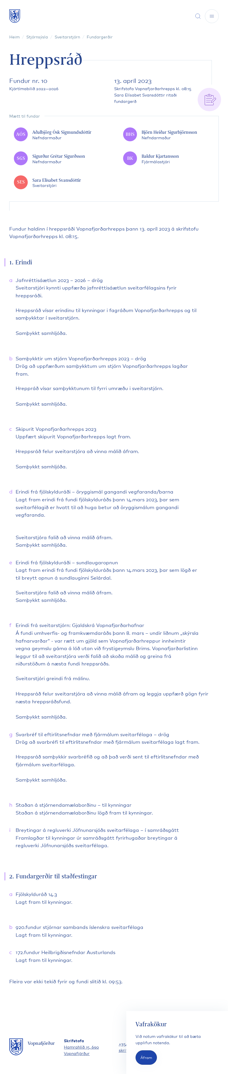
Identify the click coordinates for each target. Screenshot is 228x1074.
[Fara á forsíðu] (14, 16)
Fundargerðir (100, 36)
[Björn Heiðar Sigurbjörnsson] (168, 135)
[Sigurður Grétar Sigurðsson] (59, 159)
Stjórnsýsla (37, 36)
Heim (14, 36)
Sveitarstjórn (67, 36)
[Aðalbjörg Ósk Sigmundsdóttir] (59, 135)
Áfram (146, 1057)
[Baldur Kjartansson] (168, 159)
